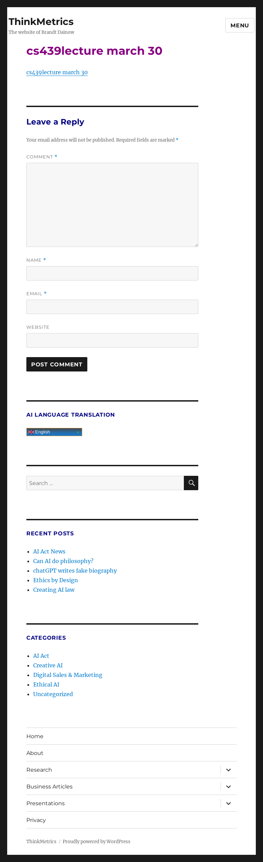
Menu (239, 25)
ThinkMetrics (41, 21)
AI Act (41, 655)
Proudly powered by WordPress (96, 842)
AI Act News (49, 551)
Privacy (36, 820)
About (34, 753)
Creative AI (48, 665)
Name (36, 260)
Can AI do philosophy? (63, 561)
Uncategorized (53, 694)
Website (38, 327)
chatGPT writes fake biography (75, 570)
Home (34, 736)
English (39, 432)
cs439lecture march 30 (57, 72)
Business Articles (49, 786)
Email (36, 294)
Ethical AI (46, 684)
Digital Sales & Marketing (67, 674)
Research (39, 770)
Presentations (45, 803)
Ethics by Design (55, 580)
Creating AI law (53, 589)
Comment (42, 157)
